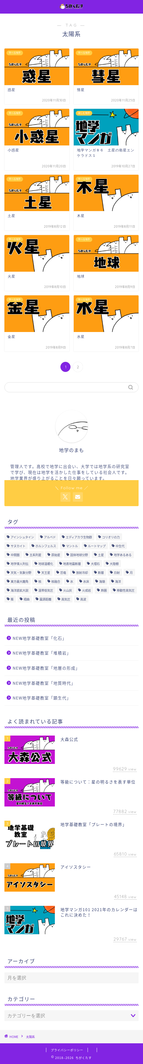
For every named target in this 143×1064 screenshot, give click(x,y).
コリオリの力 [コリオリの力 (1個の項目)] (111, 537)
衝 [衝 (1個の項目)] (12, 599)
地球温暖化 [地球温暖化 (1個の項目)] (45, 563)
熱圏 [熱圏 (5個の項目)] (104, 590)
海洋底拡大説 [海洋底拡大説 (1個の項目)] (19, 590)
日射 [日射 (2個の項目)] (117, 572)
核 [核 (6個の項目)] (39, 581)
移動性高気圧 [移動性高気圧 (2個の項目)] (125, 590)
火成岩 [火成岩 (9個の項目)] (86, 590)
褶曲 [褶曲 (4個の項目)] (26, 599)
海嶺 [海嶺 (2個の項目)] (102, 581)
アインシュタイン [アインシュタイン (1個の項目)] (22, 537)
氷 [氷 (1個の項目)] (71, 581)
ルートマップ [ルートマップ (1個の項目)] (97, 546)
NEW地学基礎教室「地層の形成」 (46, 668)
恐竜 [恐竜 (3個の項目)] (63, 572)
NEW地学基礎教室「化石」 (40, 638)
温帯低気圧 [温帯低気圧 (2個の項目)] (45, 590)
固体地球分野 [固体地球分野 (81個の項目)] (79, 555)
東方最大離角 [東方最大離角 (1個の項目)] (19, 581)
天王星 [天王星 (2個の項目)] (45, 572)
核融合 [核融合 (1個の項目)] (55, 581)
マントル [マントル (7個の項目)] (72, 546)
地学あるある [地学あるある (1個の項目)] (123, 555)
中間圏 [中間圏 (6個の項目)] (15, 555)
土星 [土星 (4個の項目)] (101, 555)
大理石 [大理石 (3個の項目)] (95, 563)
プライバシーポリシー (67, 1050)
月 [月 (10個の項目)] (131, 572)
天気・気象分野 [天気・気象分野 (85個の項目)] (21, 572)
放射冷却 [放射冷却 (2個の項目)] (82, 572)
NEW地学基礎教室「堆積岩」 (42, 653)
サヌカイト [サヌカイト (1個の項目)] (18, 546)
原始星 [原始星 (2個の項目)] (55, 555)
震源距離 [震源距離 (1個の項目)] (45, 599)
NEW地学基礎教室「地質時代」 (44, 683)
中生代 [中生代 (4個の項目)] (120, 546)
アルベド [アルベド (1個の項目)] (50, 537)
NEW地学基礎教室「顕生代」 (42, 698)
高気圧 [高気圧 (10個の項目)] (65, 599)
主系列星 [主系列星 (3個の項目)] (35, 555)
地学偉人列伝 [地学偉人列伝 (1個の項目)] (19, 563)
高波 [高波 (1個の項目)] (83, 599)
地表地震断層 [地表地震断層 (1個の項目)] (72, 563)
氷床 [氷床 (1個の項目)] (86, 581)
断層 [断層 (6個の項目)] (101, 572)
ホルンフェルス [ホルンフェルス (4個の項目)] (45, 546)
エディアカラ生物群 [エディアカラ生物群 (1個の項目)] (79, 537)
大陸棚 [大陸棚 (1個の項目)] (114, 563)
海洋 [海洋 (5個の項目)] (118, 581)
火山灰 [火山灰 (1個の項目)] (67, 590)
